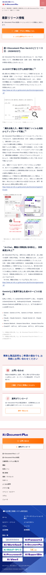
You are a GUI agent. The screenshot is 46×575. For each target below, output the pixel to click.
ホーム (3, 8)
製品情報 (9, 8)
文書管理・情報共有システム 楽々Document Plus (26, 8)
